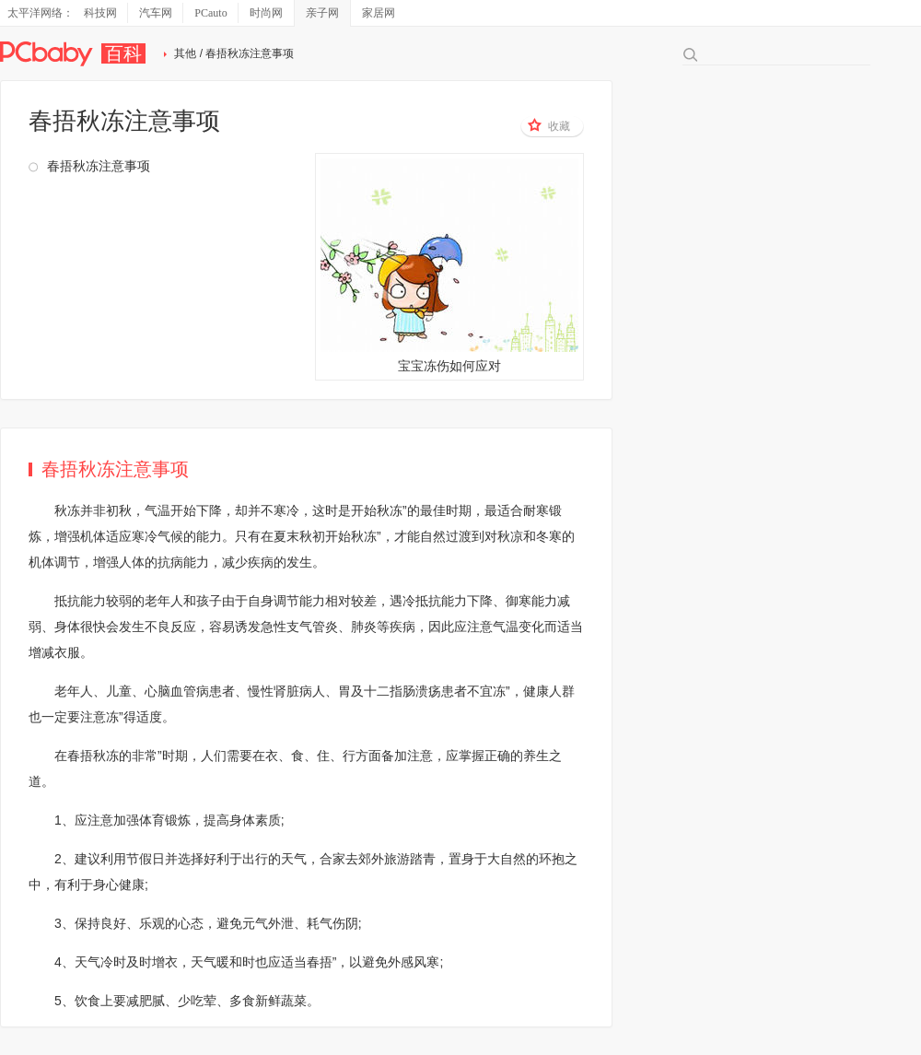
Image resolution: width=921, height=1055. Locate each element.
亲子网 (322, 12)
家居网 (378, 12)
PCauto (210, 12)
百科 (123, 53)
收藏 (549, 125)
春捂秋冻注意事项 (98, 165)
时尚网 (266, 12)
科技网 (100, 12)
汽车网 (155, 12)
